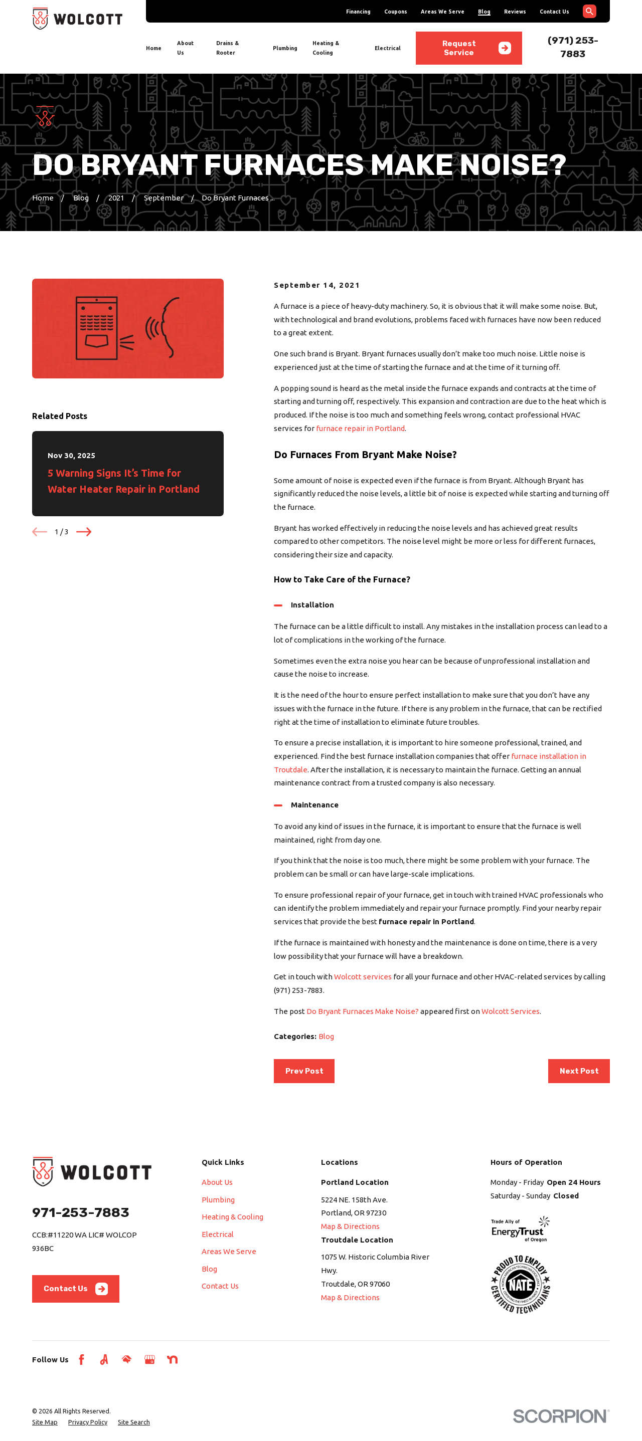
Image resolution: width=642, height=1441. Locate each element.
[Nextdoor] (172, 1359)
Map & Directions (350, 1226)
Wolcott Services (511, 1011)
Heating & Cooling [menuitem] (325, 48)
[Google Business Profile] (149, 1359)
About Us (217, 1182)
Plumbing (218, 1199)
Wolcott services (363, 976)
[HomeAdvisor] (126, 1359)
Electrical (218, 1234)
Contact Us (554, 12)
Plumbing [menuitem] (285, 48)
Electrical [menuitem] (388, 48)
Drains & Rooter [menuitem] (227, 48)
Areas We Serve (442, 12)
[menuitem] (45, 1421)
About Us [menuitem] (185, 48)
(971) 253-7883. (299, 990)
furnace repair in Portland (360, 428)
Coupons (395, 12)
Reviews (515, 12)
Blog (484, 12)
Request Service (476, 48)
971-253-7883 (80, 1212)
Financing (358, 12)
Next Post (579, 1071)
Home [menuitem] (154, 48)
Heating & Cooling (232, 1216)
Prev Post (304, 1071)
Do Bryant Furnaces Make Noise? (362, 1011)
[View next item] (83, 531)
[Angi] (104, 1359)
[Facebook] (81, 1359)
